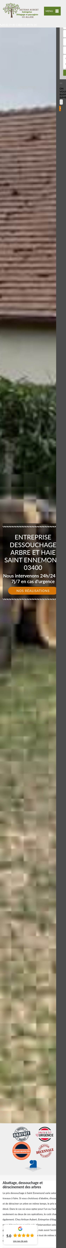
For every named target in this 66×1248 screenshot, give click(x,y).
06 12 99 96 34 (28, 24)
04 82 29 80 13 (9, 24)
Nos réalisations (33, 591)
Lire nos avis (20, 1241)
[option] (33, 624)
